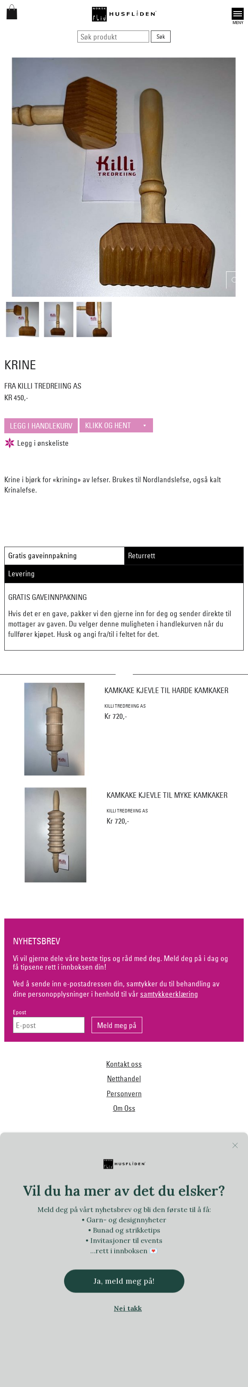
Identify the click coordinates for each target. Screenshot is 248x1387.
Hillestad (219, 1194)
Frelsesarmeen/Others (102, 1194)
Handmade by (154, 1194)
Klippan (82, 1229)
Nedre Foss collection (210, 1229)
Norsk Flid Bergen (153, 1246)
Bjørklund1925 (42, 1176)
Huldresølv (106, 1211)
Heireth (190, 1194)
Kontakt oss (124, 1063)
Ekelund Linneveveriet (196, 1176)
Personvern (124, 1093)
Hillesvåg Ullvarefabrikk (55, 1211)
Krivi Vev (111, 1229)
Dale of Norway (141, 1176)
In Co (135, 1211)
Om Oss (124, 1108)
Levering (21, 573)
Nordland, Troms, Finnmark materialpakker (71, 1246)
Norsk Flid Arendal (91, 1176)
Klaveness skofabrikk (37, 1229)
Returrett (141, 555)
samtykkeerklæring (169, 993)
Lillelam (140, 1229)
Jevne (159, 1211)
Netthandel (124, 1078)
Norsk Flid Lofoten (206, 1246)
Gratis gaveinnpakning (42, 555)
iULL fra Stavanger (198, 1211)
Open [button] (238, 14)
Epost (19, 1012)
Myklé (166, 1229)
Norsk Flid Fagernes (41, 1194)
